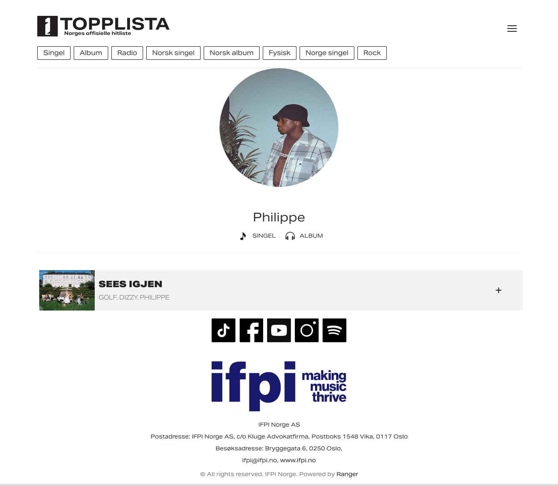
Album (302, 236)
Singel (255, 236)
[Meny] (513, 28)
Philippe (155, 297)
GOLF (108, 297)
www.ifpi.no (298, 460)
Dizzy (128, 297)
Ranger (347, 474)
